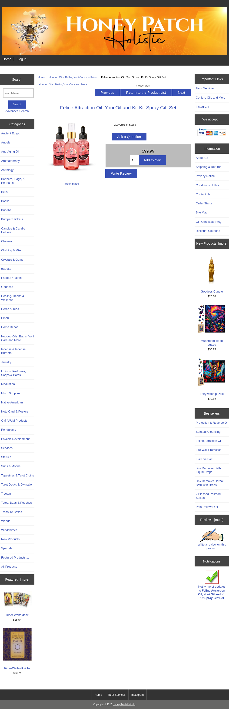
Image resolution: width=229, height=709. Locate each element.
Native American (12, 402)
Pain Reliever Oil (207, 507)
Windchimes (9, 530)
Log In (22, 59)
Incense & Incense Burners (13, 351)
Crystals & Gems (12, 259)
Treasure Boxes (11, 512)
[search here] (18, 93)
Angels (5, 142)
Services (7, 448)
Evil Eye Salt (204, 459)
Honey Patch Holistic (124, 704)
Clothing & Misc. (12, 250)
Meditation (8, 384)
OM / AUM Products (14, 420)
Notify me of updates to (212, 585)
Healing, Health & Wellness (12, 297)
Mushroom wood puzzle (211, 325)
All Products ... (10, 566)
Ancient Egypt (10, 133)
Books (5, 201)
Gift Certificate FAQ (208, 221)
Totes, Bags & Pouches (16, 502)
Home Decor (9, 327)
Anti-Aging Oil (10, 151)
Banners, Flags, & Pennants (13, 180)
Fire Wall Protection (209, 450)
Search (17, 79)
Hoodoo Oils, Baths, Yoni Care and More (73, 77)
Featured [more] (17, 579)
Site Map (201, 212)
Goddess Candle (211, 274)
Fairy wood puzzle (211, 376)
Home (7, 59)
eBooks (6, 268)
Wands (5, 521)
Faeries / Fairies (11, 278)
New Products (10, 539)
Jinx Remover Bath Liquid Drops (208, 470)
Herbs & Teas (10, 309)
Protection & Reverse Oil (212, 422)
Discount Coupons (208, 231)
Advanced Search (17, 111)
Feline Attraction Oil (209, 441)
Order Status (204, 203)
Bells (4, 192)
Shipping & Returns (208, 167)
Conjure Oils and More (211, 97)
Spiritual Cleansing (208, 431)
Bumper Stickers (12, 219)
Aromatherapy (10, 161)
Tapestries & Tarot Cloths (17, 475)
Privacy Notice (205, 176)
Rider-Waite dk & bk (17, 649)
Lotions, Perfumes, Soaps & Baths (13, 373)
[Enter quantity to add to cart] (134, 160)
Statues (6, 457)
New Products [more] (211, 243)
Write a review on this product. (212, 539)
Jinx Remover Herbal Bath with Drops (209, 482)
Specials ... (8, 548)
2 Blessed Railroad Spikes (208, 495)
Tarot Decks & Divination (17, 484)
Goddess (7, 287)
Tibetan (6, 493)
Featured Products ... (15, 557)
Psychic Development (15, 439)
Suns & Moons (10, 466)
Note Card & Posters (14, 411)
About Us (202, 158)
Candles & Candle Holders (13, 230)
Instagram (202, 106)
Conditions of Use (207, 185)
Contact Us (203, 194)
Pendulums (8, 429)
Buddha (6, 210)
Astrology (7, 170)
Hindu (5, 318)
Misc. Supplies (10, 393)
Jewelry (6, 362)
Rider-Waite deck (17, 604)
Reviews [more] (211, 520)
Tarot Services (205, 88)
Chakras (6, 241)
